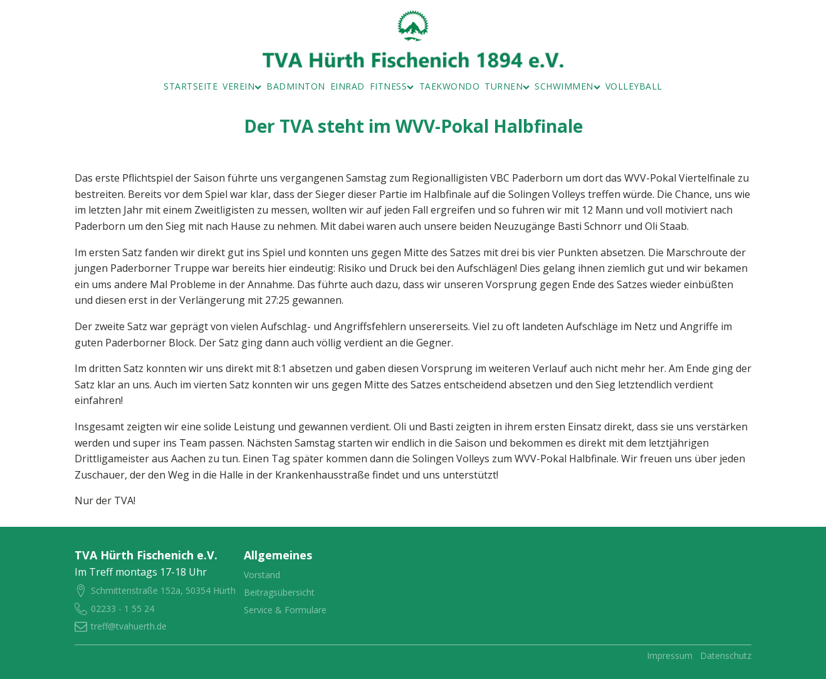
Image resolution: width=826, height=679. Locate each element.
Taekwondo (449, 86)
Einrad (347, 86)
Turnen (507, 86)
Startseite (190, 86)
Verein (241, 86)
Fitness (392, 86)
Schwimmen (567, 86)
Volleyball (633, 86)
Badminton (295, 86)
